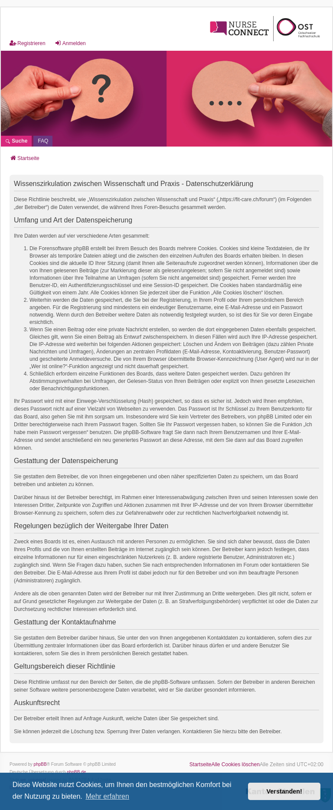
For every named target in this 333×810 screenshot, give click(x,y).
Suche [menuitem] (16, 141)
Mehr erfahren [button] (107, 796)
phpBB (40, 764)
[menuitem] (42, 141)
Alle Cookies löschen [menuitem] (236, 764)
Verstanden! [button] (284, 791)
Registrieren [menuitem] (28, 43)
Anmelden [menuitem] (70, 43)
